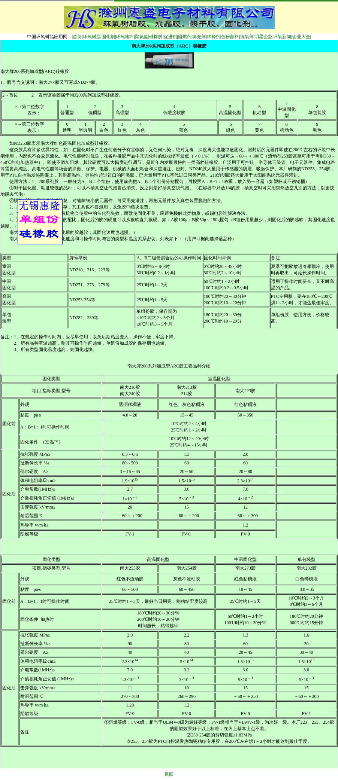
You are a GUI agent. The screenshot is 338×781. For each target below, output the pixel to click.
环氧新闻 (282, 36)
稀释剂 (213, 36)
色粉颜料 (230, 36)
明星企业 (263, 36)
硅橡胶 (156, 36)
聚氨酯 (141, 36)
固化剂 (108, 36)
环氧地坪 (125, 36)
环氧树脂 (92, 36)
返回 (169, 774)
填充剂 (199, 36)
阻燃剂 (184, 36)
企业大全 (301, 36)
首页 (77, 36)
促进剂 (170, 36)
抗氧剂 (247, 36)
